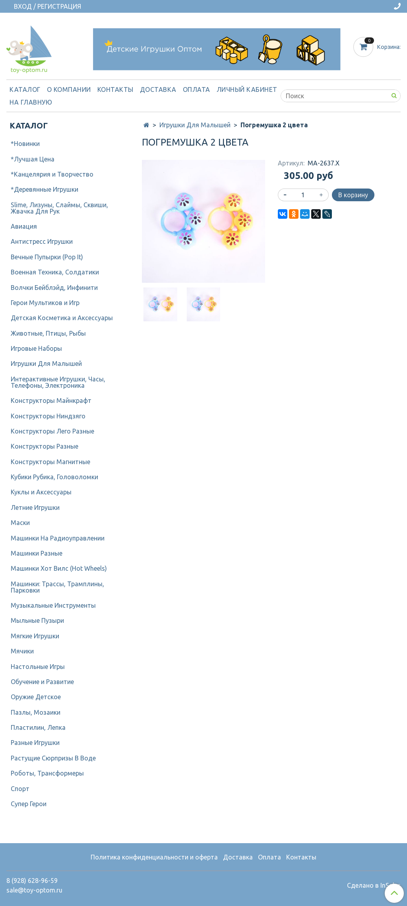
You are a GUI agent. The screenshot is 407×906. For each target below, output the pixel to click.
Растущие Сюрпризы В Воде (53, 758)
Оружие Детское (36, 696)
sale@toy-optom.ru (34, 890)
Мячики (22, 651)
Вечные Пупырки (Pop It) (47, 257)
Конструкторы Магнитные (50, 461)
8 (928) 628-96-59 (32, 880)
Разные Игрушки (35, 742)
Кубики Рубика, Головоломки (54, 476)
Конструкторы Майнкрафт (51, 400)
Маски (20, 522)
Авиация (24, 226)
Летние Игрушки (35, 507)
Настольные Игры (38, 666)
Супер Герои (29, 803)
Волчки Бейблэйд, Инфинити (54, 287)
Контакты (115, 89)
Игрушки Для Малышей (195, 124)
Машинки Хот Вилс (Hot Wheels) (59, 568)
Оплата (196, 89)
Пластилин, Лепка (38, 727)
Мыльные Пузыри (37, 620)
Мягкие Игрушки (35, 636)
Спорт (20, 788)
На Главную (31, 102)
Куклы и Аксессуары (41, 492)
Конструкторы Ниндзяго (48, 416)
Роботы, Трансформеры (47, 773)
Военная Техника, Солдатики (55, 272)
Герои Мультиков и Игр (45, 302)
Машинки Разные (36, 553)
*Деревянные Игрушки (44, 189)
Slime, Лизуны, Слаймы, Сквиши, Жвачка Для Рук (59, 208)
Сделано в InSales (374, 885)
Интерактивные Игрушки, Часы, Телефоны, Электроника (58, 382)
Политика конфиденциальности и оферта (154, 857)
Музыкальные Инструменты (53, 605)
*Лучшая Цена (32, 159)
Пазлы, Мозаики (35, 712)
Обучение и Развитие (42, 681)
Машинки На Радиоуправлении (58, 538)
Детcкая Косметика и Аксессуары (62, 317)
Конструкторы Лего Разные (52, 431)
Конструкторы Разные (44, 446)
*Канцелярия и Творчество (52, 174)
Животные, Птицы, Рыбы (48, 333)
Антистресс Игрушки (42, 241)
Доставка (158, 89)
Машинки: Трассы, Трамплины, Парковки (57, 587)
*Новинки (25, 143)
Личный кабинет (247, 89)
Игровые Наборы (36, 348)
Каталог (25, 89)
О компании (69, 89)
